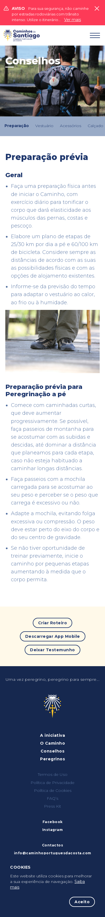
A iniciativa (52, 735)
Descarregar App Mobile (52, 636)
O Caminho (52, 743)
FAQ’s (52, 798)
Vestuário (44, 125)
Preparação (16, 125)
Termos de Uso (52, 774)
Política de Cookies (52, 790)
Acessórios (70, 125)
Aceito (82, 901)
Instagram (52, 830)
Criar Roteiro (52, 622)
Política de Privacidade (52, 782)
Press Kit (52, 806)
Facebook (53, 822)
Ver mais (72, 19)
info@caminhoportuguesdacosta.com (52, 853)
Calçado (95, 125)
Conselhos (53, 751)
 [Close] (96, 8)
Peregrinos (52, 758)
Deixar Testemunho (52, 649)
